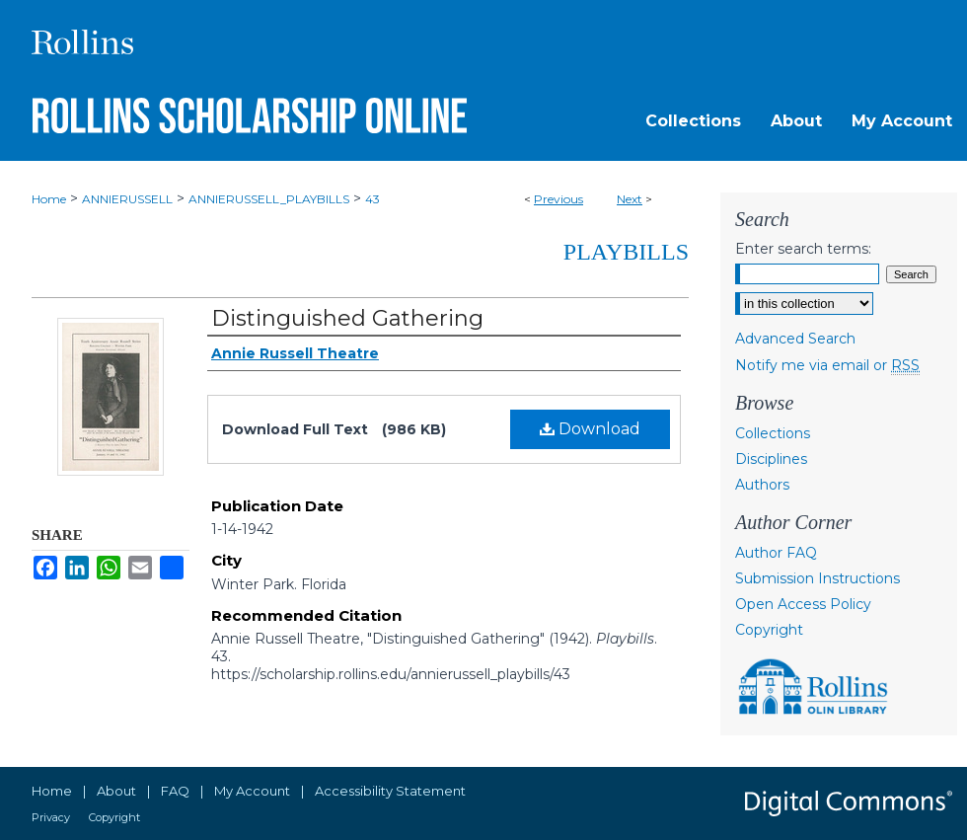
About (116, 791)
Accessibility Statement (390, 791)
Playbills (626, 252)
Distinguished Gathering (347, 318)
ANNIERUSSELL (127, 198)
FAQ (175, 791)
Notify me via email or (827, 365)
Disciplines (771, 459)
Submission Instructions (817, 578)
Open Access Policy (803, 604)
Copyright (769, 630)
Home (49, 198)
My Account (252, 791)
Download (590, 429)
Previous (558, 198)
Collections (772, 433)
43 (372, 198)
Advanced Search (795, 338)
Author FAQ (776, 553)
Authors (762, 485)
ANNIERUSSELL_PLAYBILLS (268, 198)
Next (629, 198)
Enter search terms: (803, 249)
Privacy (51, 817)
